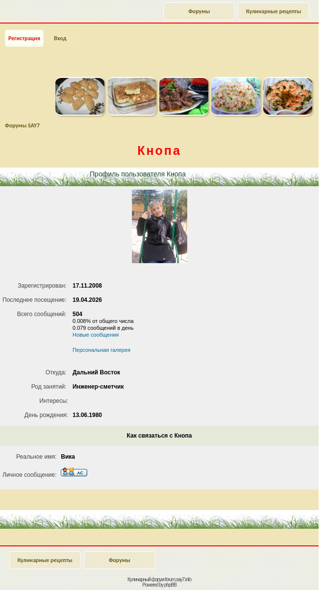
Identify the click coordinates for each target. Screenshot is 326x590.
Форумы (199, 11)
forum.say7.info (178, 579)
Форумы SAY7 (22, 125)
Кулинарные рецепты (273, 11)
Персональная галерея (101, 350)
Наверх (279, 571)
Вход (60, 38)
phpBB (170, 585)
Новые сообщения (96, 335)
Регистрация (24, 38)
